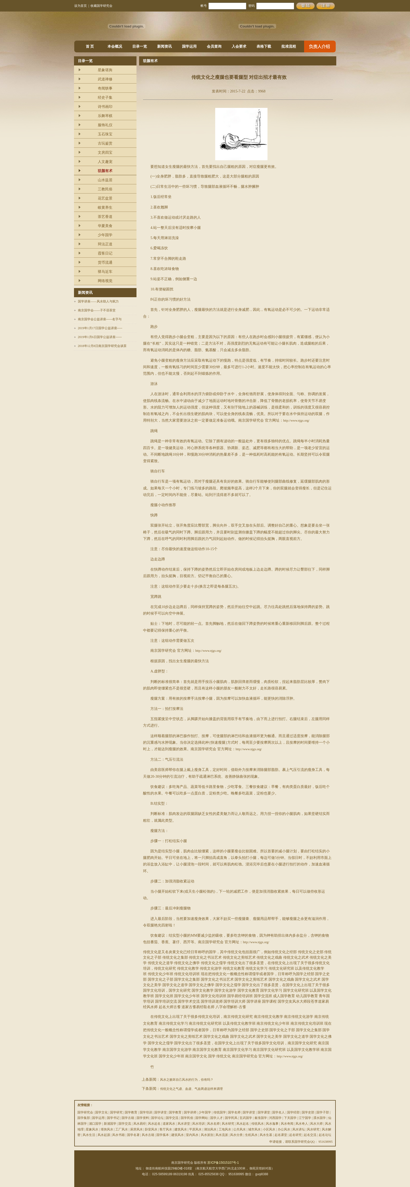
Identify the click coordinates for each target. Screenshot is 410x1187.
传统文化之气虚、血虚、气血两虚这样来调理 (191, 1089)
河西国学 (275, 1118)
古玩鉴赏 (105, 143)
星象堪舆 (105, 70)
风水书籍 (118, 1135)
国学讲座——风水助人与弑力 (98, 301)
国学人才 (216, 1118)
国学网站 (201, 1118)
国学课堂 (264, 1112)
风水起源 (104, 1135)
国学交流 (172, 1118)
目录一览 (139, 46)
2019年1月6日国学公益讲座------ (100, 337)
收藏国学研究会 (101, 6)
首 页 (90, 46)
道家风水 (169, 1123)
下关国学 (290, 1118)
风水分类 (236, 1135)
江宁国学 (305, 1118)
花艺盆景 (105, 198)
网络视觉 (105, 281)
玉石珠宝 (105, 134)
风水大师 (316, 1123)
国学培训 (146, 1112)
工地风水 (225, 1129)
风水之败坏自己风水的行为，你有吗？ (186, 1079)
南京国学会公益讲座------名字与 (100, 319)
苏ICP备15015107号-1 (223, 1162)
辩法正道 (105, 244)
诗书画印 (105, 107)
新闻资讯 (164, 46)
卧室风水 (151, 1129)
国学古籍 (128, 1118)
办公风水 (284, 1129)
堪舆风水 (107, 1129)
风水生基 (266, 1135)
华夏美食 (105, 226)
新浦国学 (110, 1123)
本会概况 (114, 46)
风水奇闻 (287, 1123)
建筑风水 (180, 1129)
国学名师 (234, 1112)
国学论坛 (157, 1118)
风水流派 (221, 1135)
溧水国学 (319, 1118)
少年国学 (105, 235)
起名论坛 (325, 1135)
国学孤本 (162, 1135)
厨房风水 (136, 1129)
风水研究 (228, 1123)
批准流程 (288, 46)
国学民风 (231, 1118)
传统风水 (257, 1123)
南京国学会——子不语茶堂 (97, 310)
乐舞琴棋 (105, 116)
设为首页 (80, 6)
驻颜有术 (105, 171)
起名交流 (310, 1135)
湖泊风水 (210, 1129)
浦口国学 (95, 1123)
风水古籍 (148, 1135)
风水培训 (198, 1123)
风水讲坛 (298, 1129)
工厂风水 (121, 1129)
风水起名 (154, 1123)
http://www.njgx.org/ (296, 420)
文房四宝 (105, 152)
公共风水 (239, 1129)
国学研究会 (85, 1112)
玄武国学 (246, 1118)
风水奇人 (301, 1123)
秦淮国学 (260, 1118)
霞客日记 (105, 253)
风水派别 (207, 1135)
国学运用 (189, 46)
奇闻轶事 (105, 88)
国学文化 (101, 1112)
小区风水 (269, 1129)
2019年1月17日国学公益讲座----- (100, 328)
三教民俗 (105, 189)
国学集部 (83, 1118)
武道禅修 (105, 79)
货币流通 (105, 262)
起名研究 (295, 1135)
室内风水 (192, 1135)
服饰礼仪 (105, 125)
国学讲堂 (160, 1112)
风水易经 (139, 1123)
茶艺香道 (105, 217)
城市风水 (254, 1129)
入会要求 (239, 46)
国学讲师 (190, 1112)
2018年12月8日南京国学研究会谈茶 (102, 346)
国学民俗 (187, 1118)
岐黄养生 (105, 207)
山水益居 (105, 180)
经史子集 (105, 98)
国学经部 (293, 1112)
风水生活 (89, 1135)
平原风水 (195, 1129)
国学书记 (113, 1118)
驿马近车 (105, 272)
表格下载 (264, 46)
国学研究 (116, 1112)
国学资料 (142, 1118)
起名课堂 (281, 1135)
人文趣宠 (105, 162)
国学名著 (133, 1135)
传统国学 (219, 1112)
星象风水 (92, 1129)
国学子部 (322, 1112)
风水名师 (213, 1123)
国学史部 (308, 1112)
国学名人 (278, 1112)
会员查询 (214, 46)
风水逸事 (272, 1123)
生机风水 (251, 1135)
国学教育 (131, 1112)
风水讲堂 (184, 1123)
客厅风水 (166, 1129)
